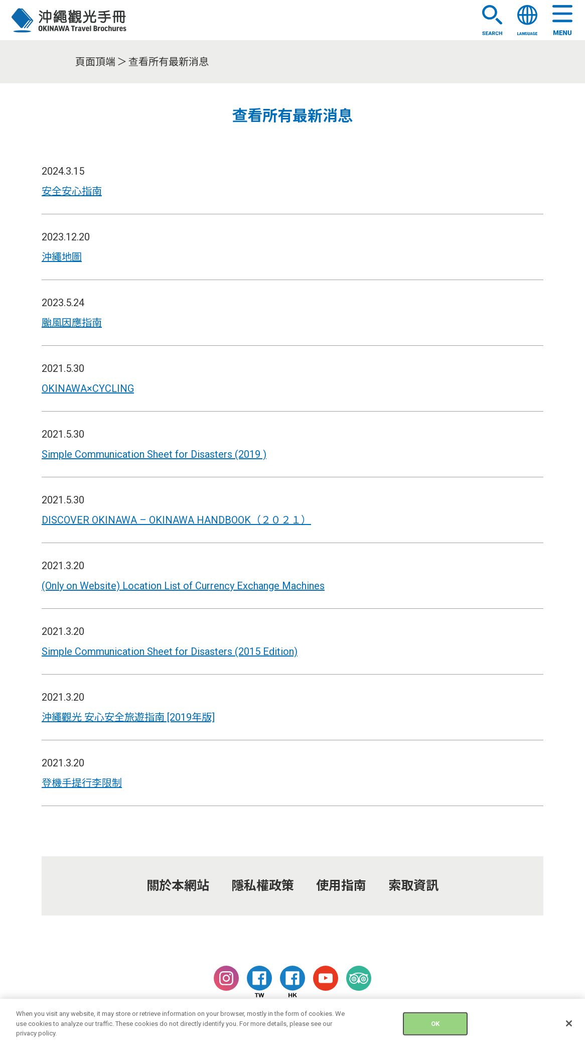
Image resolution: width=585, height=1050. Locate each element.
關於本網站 (178, 885)
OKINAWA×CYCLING (88, 388)
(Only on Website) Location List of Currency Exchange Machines (183, 586)
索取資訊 (413, 885)
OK (435, 1029)
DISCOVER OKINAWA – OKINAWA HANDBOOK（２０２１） (176, 520)
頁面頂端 (95, 62)
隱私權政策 (262, 885)
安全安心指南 (72, 191)
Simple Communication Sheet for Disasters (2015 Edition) (170, 651)
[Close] (569, 1029)
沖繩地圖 (62, 257)
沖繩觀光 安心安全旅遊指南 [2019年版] (128, 717)
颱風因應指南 (72, 323)
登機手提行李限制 (82, 783)
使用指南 (341, 885)
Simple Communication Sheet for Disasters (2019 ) (154, 454)
